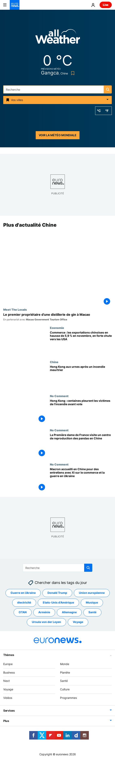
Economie (57, 327)
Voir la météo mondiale (57, 135)
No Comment (59, 396)
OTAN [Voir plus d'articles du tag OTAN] (23, 612)
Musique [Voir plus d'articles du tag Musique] (92, 602)
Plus (6, 721)
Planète (65, 672)
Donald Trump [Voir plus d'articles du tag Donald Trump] (57, 593)
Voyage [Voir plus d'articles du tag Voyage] (78, 622)
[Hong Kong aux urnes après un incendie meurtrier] (81, 377)
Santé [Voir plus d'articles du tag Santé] (92, 612)
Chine (54, 361)
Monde (64, 664)
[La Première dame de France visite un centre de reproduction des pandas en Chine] (81, 446)
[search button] (108, 89)
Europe (8, 664)
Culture (65, 689)
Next (6, 681)
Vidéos (7, 697)
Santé (64, 681)
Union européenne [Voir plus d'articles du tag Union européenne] (92, 593)
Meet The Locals (15, 309)
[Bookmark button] (72, 73)
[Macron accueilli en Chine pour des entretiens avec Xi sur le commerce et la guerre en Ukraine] (81, 480)
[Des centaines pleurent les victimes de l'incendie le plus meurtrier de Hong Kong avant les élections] (81, 411)
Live (106, 4)
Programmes (68, 697)
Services (9, 710)
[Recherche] (57, 89)
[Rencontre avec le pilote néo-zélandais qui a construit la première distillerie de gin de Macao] (57, 317)
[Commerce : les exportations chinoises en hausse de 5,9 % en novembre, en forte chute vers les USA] (81, 343)
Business (9, 672)
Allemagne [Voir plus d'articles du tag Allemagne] (69, 612)
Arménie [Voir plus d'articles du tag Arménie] (44, 612)
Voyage (8, 689)
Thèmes (8, 655)
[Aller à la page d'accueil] (14, 5)
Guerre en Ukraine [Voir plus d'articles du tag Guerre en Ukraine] (23, 593)
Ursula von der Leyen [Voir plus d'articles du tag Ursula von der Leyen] (46, 622)
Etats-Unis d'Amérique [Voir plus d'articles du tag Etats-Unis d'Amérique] (58, 602)
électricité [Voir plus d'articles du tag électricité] (24, 602)
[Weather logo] (57, 38)
